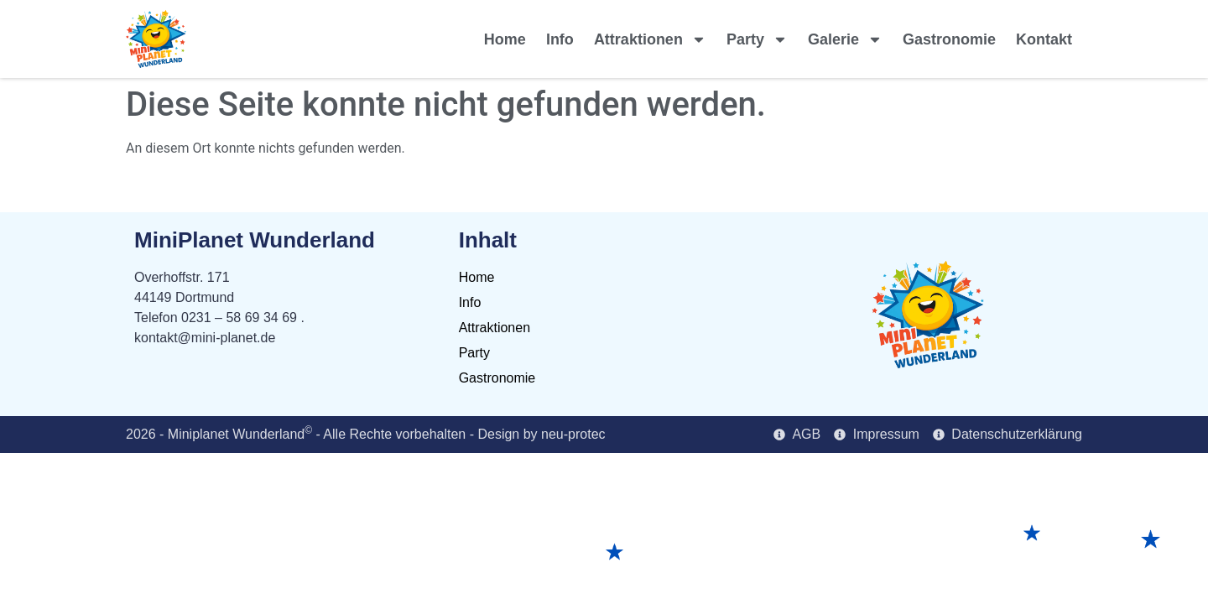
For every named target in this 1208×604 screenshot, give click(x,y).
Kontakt (1044, 39)
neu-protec (573, 434)
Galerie (845, 39)
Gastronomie (949, 39)
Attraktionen (650, 39)
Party (757, 39)
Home (505, 39)
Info (560, 39)
